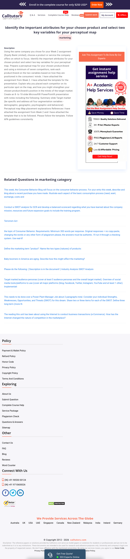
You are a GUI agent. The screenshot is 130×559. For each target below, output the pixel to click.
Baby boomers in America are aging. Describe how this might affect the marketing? (44, 259)
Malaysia (87, 523)
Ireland (106, 523)
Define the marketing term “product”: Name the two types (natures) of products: (42, 248)
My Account (107, 15)
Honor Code (8, 362)
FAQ (4, 448)
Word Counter (9, 465)
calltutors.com (78, 540)
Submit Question (10, 399)
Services (41, 15)
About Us (6, 394)
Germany (118, 523)
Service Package (10, 410)
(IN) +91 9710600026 (13, 484)
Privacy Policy (9, 367)
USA (31, 523)
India (97, 523)
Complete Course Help (58, 15)
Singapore (48, 523)
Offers (122, 15)
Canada (60, 523)
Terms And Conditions (13, 378)
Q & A (32, 15)
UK (23, 523)
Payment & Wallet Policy (14, 350)
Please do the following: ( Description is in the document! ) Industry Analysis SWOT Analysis (48, 269)
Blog (4, 454)
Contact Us (7, 443)
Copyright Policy (10, 373)
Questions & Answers (12, 422)
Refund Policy (8, 356)
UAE (38, 523)
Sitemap (6, 427)
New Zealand (73, 523)
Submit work (91, 14)
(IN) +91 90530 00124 (14, 480)
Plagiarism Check (10, 416)
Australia (14, 523)
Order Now (97, 4)
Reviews (75, 15)
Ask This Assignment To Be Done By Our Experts (101, 57)
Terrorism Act (10, 221)
